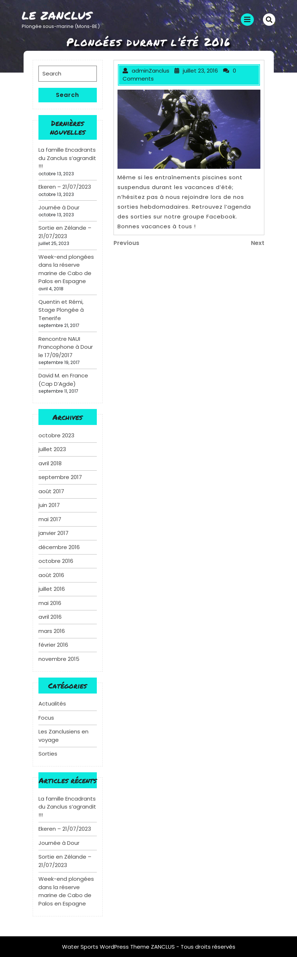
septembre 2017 (60, 477)
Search (67, 95)
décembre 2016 (59, 547)
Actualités (52, 703)
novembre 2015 (58, 659)
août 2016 (51, 575)
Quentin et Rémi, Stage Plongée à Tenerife (61, 310)
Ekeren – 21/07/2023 (64, 187)
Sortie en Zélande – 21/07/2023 (64, 232)
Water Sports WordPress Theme (106, 946)
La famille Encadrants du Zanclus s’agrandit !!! (67, 158)
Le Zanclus (57, 15)
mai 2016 (49, 603)
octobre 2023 (56, 435)
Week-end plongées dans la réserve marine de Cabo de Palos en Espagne (66, 269)
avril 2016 (50, 617)
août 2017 (51, 491)
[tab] (247, 19)
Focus (46, 717)
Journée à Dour (58, 207)
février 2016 (53, 645)
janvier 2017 (53, 533)
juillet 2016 (51, 589)
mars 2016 (51, 631)
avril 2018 (50, 463)
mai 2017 (49, 519)
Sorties (47, 753)
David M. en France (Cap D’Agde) (63, 380)
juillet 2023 (52, 449)
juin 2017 (49, 505)
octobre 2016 (55, 561)
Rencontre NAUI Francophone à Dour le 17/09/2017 (65, 347)
